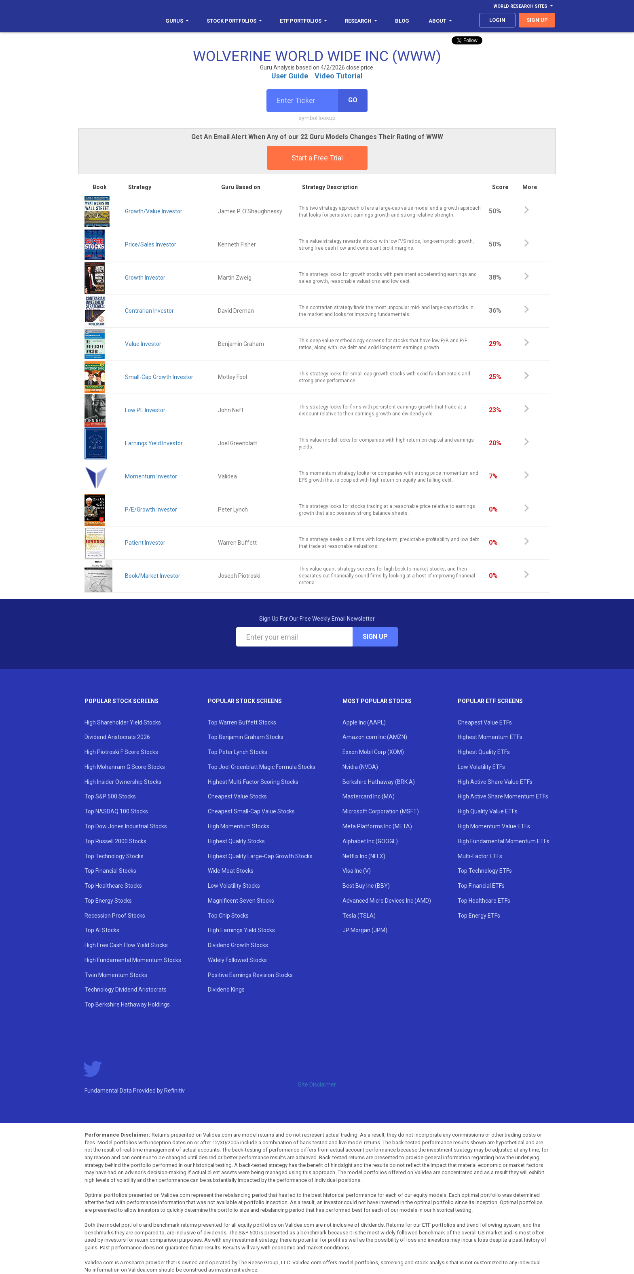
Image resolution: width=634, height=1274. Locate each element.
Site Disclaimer (317, 1084)
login (497, 20)
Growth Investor (145, 277)
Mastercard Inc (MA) (368, 796)
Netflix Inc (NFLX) (363, 856)
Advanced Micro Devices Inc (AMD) (386, 900)
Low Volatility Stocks (234, 885)
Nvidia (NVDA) (360, 767)
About (440, 21)
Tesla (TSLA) (359, 915)
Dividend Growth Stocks (238, 945)
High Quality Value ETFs (488, 811)
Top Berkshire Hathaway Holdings (127, 1004)
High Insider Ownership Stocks (123, 782)
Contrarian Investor (149, 310)
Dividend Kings (226, 989)
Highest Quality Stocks (236, 841)
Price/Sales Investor (150, 244)
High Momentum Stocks (238, 826)
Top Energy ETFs (479, 915)
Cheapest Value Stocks (237, 796)
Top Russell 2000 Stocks (115, 841)
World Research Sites (523, 6)
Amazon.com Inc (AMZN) (374, 737)
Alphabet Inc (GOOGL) (370, 841)
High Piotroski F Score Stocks (121, 752)
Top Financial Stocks (110, 871)
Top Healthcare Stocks (113, 885)
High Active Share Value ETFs (495, 782)
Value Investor (143, 344)
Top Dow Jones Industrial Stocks (126, 826)
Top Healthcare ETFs (484, 900)
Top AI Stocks (102, 930)
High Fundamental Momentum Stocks (133, 960)
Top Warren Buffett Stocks (242, 722)
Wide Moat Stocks (231, 871)
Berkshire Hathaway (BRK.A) (378, 782)
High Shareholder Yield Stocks (123, 722)
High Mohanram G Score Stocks (125, 767)
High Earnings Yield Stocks (241, 930)
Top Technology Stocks (114, 856)
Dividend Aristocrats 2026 (117, 737)
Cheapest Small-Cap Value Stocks (251, 811)
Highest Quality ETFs (484, 752)
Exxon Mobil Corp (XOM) (373, 752)
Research (361, 21)
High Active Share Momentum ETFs (503, 796)
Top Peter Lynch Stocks (237, 752)
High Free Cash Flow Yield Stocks (126, 945)
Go (352, 100)
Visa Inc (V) (356, 871)
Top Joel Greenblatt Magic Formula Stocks (261, 767)
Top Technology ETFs (485, 871)
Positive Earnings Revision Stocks (250, 975)
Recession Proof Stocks (115, 915)
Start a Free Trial (317, 158)
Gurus (177, 21)
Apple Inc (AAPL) (364, 722)
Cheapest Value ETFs (485, 722)
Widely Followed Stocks (237, 960)
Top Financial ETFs (481, 885)
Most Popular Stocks (377, 701)
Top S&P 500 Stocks (110, 796)
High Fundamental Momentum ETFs (503, 841)
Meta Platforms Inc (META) (377, 826)
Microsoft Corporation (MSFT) (380, 811)
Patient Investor (145, 542)
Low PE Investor (145, 410)
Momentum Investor (151, 476)
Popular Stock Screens (121, 701)
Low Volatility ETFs (481, 767)
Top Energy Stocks (108, 900)
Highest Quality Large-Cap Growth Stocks (260, 856)
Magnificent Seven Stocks (241, 900)
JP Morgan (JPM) (364, 930)
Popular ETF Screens (490, 701)
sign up (537, 20)
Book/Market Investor (152, 576)
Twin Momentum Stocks (116, 975)
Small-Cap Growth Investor (159, 377)
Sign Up (375, 636)
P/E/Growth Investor (151, 509)
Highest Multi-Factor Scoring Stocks (253, 782)
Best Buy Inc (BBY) (366, 885)
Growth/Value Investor (153, 211)
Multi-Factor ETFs (480, 856)
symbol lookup (317, 118)
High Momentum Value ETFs (494, 826)
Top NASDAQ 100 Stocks (116, 811)
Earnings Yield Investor (154, 443)
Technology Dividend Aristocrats (126, 989)
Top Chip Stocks (228, 915)
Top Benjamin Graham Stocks (245, 737)
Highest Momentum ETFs (490, 737)
